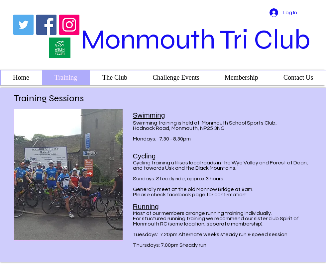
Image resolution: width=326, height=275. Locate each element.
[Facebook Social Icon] (46, 25)
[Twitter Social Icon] (23, 25)
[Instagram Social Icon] (69, 25)
